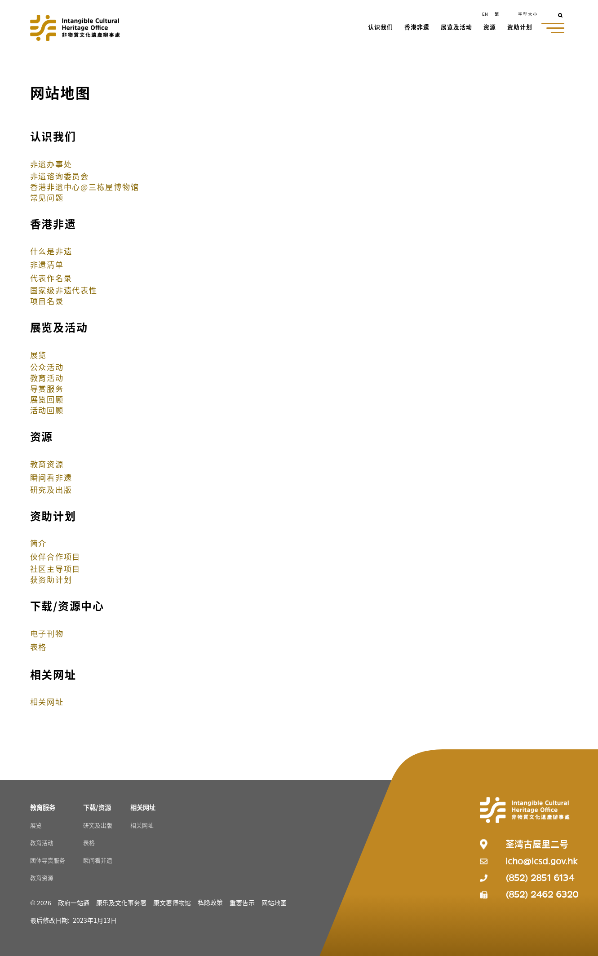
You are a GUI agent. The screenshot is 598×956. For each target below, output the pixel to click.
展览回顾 (47, 399)
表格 (38, 646)
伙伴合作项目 (55, 556)
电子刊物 (47, 633)
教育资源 (47, 463)
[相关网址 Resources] (142, 807)
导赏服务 (47, 388)
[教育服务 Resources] (42, 807)
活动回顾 (47, 410)
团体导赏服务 (47, 860)
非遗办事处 (51, 163)
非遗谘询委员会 (59, 175)
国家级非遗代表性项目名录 (63, 295)
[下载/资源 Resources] (97, 807)
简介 (38, 543)
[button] (381, 27)
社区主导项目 (55, 568)
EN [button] (485, 14)
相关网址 (47, 701)
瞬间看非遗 (51, 477)
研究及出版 (51, 489)
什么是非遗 (51, 251)
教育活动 (47, 377)
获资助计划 (51, 579)
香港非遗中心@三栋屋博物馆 (84, 186)
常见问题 (47, 197)
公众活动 (47, 366)
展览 (38, 354)
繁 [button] (497, 14)
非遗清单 (47, 264)
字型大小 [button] (528, 14)
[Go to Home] (75, 28)
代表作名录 (51, 277)
